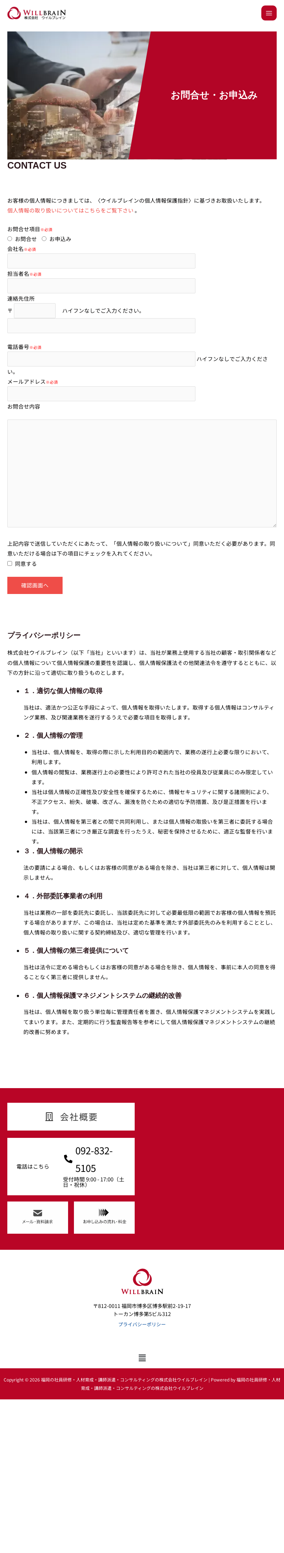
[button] (142, 1357)
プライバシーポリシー (142, 1324)
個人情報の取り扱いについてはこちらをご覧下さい (71, 210)
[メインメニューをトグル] (269, 13)
